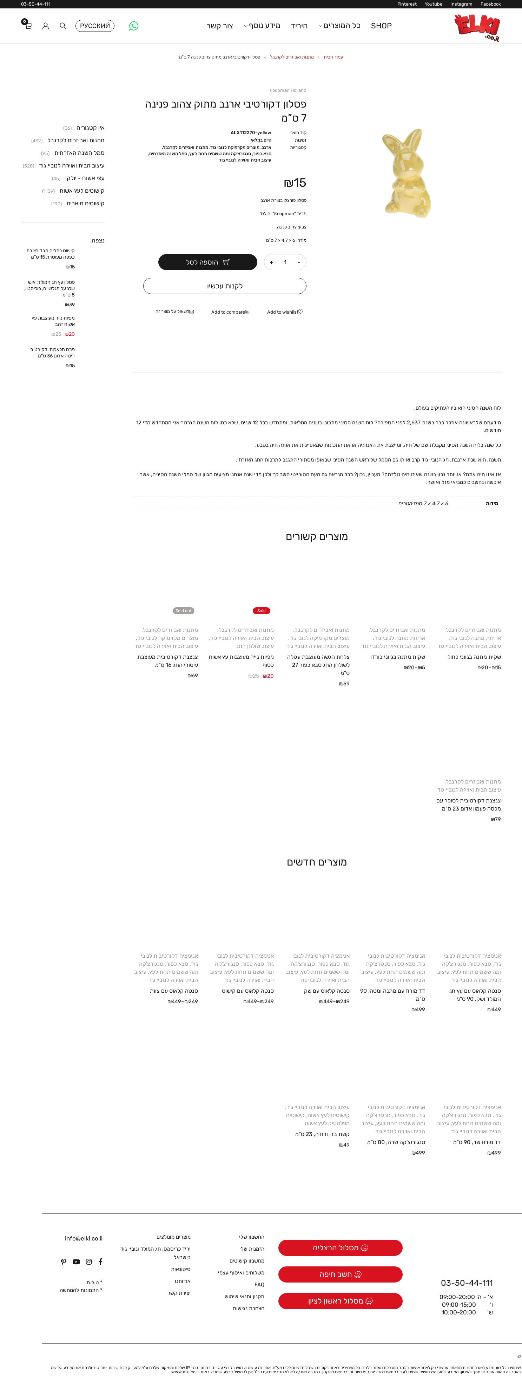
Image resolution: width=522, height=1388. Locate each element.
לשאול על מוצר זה (172, 311)
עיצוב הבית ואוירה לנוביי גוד (245, 160)
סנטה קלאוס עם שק (327, 990)
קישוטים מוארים (86, 203)
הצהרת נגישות (248, 1308)
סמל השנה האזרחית (168, 153)
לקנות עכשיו (225, 286)
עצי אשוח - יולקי (85, 178)
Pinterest (407, 4)
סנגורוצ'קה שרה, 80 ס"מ (396, 1142)
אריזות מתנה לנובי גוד (475, 638)
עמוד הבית (333, 57)
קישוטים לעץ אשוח (329, 1115)
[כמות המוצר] (285, 262)
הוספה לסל (203, 262)
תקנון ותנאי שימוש (244, 1296)
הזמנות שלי (251, 1249)
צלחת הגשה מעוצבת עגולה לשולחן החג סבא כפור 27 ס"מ (318, 665)
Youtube (433, 4)
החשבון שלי (251, 1237)
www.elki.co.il (185, 1371)
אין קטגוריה (91, 127)
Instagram (461, 4)
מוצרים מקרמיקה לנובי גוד (234, 147)
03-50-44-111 (36, 4)
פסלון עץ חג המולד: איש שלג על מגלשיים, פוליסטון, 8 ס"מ (49, 288)
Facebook (491, 4)
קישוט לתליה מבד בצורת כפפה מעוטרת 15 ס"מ (50, 254)
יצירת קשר (179, 1293)
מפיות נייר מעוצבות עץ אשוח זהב (53, 321)
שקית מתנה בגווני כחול (474, 657)
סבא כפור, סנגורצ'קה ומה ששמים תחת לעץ (230, 153)
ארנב (266, 147)
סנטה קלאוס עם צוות (174, 990)
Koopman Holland (288, 90)
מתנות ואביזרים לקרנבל (292, 57)
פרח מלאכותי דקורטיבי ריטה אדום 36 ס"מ (52, 353)
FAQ (259, 1284)
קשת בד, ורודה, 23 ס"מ (322, 1134)
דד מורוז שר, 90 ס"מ (477, 1142)
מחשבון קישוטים (247, 1261)
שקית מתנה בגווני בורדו (397, 657)
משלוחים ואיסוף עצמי (241, 1273)
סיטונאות (181, 1269)
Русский (95, 26)
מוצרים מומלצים (174, 1237)
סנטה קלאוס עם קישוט (248, 990)
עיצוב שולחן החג (255, 646)
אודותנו (183, 1281)
